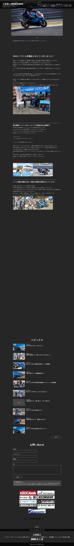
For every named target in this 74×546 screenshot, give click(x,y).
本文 (14, 464)
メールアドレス (16, 454)
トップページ (40, 4)
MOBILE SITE (33, 539)
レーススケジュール (67, 4)
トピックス (53, 4)
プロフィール (47, 4)
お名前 (14, 449)
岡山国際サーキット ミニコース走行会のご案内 (61, 5)
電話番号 (14, 459)
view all (56, 437)
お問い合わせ (59, 4)
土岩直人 (37, 534)
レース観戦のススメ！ (45, 5)
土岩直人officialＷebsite (13, 4)
